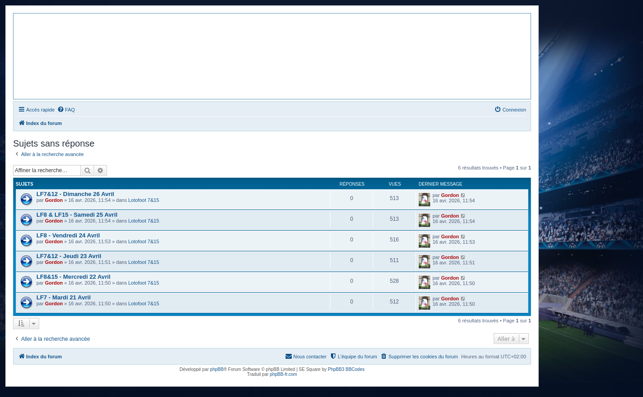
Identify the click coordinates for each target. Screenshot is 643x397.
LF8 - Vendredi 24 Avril (68, 235)
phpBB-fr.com (283, 374)
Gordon (54, 200)
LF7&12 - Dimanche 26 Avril (75, 194)
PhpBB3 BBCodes (346, 369)
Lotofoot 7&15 (143, 200)
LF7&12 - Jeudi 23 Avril (68, 256)
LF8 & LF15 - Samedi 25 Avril (76, 214)
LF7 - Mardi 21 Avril (63, 297)
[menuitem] (66, 109)
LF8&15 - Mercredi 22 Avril (73, 276)
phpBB (216, 369)
